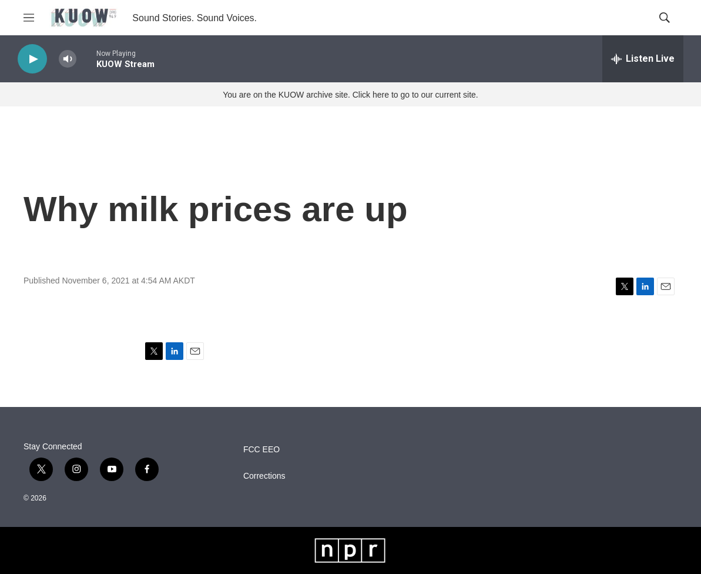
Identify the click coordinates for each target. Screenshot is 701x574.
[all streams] (642, 58)
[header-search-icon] (664, 17)
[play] (32, 59)
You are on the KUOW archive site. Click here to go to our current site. (350, 94)
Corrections (264, 476)
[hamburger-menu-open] (29, 17)
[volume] (68, 59)
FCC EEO (261, 449)
